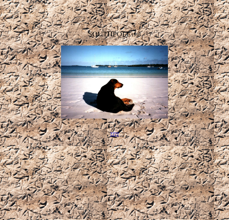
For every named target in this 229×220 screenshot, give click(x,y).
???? (114, 134)
